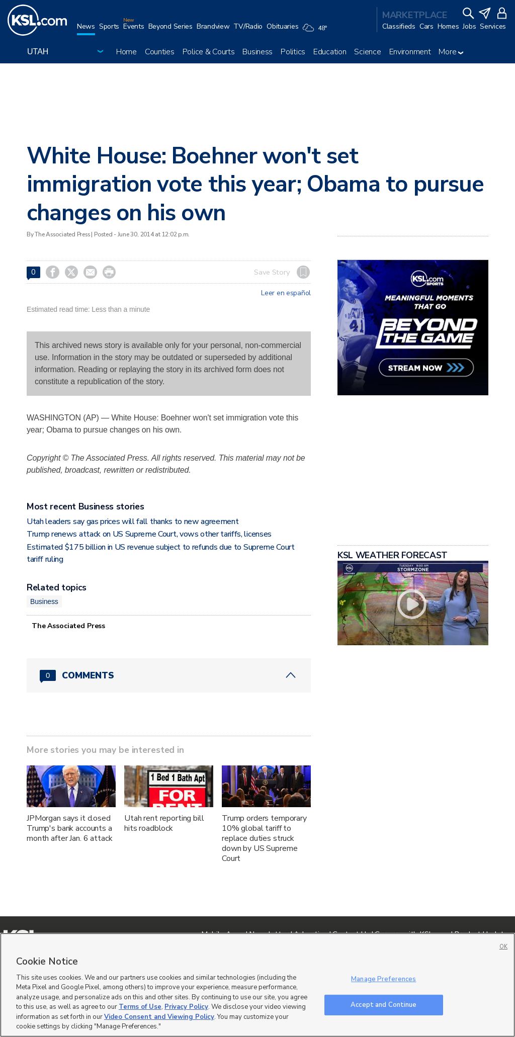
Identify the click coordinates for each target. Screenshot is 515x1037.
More (451, 51)
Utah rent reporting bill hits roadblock (164, 823)
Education (329, 51)
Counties (160, 51)
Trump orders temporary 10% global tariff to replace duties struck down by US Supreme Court (264, 838)
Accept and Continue (383, 1004)
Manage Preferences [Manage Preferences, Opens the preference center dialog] (383, 979)
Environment (410, 51)
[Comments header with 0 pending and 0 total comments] (169, 675)
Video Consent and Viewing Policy (159, 1016)
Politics (293, 51)
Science (367, 51)
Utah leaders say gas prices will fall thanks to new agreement (132, 521)
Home (126, 51)
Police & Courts (209, 51)
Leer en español (286, 293)
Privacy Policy (186, 1006)
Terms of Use (140, 1006)
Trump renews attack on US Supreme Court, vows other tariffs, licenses (149, 534)
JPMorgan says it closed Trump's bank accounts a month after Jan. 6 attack (70, 828)
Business (257, 51)
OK (503, 946)
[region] (257, 985)
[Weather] (316, 31)
